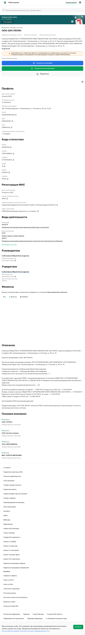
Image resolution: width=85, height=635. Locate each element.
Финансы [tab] (30, 82)
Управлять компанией (42, 63)
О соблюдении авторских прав (56, 618)
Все (4, 296)
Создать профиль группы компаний (15, 493)
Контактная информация (11, 614)
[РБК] (5, 2)
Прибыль (24, 296)
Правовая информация (35, 618)
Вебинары (6, 519)
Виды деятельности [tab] (18, 82)
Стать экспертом (8, 480)
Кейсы (5, 515)
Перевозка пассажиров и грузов (11, 35)
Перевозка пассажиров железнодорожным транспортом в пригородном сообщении (32, 241)
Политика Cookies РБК (10, 606)
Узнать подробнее (7, 22)
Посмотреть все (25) (9, 244)
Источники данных (9, 593)
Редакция (26, 614)
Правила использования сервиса (14, 563)
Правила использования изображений (16, 567)
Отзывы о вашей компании (12, 485)
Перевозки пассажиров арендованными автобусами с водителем (25, 227)
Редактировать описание (9, 58)
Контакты (6, 571)
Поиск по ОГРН (8, 580)
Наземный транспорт (30, 35)
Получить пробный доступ (12, 476)
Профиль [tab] (5, 82)
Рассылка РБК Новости (54, 614)
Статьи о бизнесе (9, 533)
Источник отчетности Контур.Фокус (15, 597)
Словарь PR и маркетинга (11, 537)
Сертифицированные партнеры (13, 502)
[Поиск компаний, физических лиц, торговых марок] (42, 10)
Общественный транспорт (47, 35)
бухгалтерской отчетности (57, 292)
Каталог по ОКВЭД (9, 541)
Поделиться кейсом (9, 489)
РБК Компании (13, 2)
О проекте (6, 467)
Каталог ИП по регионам (11, 559)
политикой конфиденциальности (37, 631)
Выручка (13, 296)
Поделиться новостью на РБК (13, 472)
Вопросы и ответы (9, 601)
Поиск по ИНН (8, 584)
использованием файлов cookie (13, 631)
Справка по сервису (10, 575)
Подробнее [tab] (6, 48)
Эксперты (6, 511)
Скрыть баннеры (38, 614)
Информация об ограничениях (13, 618)
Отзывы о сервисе (9, 498)
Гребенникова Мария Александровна (15, 272)
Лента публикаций (9, 506)
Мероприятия (8, 524)
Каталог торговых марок (11, 554)
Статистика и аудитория (11, 588)
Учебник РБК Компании (11, 528)
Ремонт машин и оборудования (13, 236)
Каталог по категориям (11, 550)
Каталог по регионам (10, 546)
